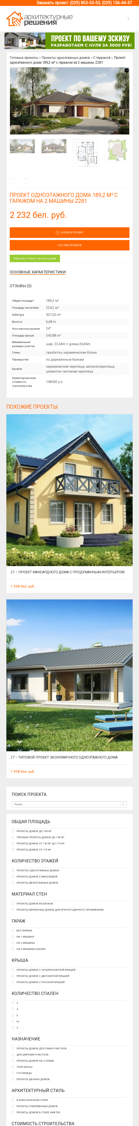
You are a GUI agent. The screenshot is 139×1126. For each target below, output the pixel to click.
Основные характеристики (38, 272)
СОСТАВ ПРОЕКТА (70, 245)
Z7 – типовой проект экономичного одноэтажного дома (64, 757)
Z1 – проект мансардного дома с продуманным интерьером (67, 572)
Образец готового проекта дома (35, 258)
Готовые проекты (24, 58)
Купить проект (69, 233)
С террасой (101, 58)
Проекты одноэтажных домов (66, 58)
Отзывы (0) (21, 286)
